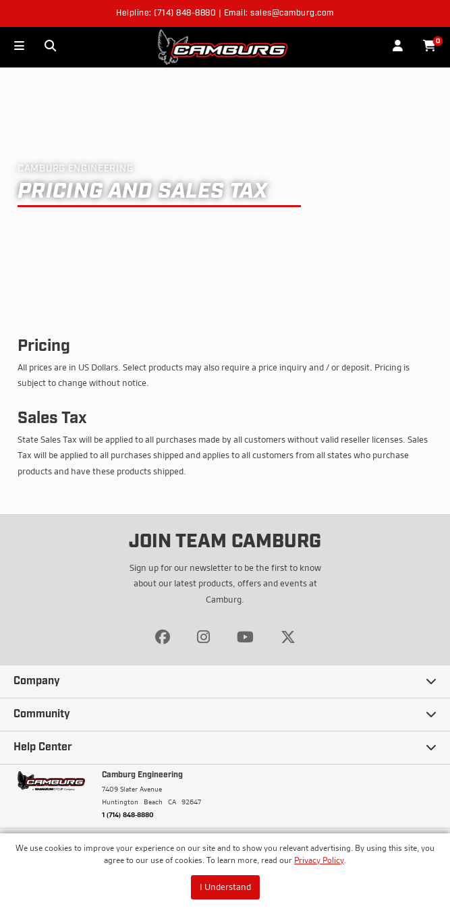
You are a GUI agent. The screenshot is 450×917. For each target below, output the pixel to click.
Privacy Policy (319, 860)
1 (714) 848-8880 (128, 814)
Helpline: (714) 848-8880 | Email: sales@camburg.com (225, 13)
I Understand (225, 887)
